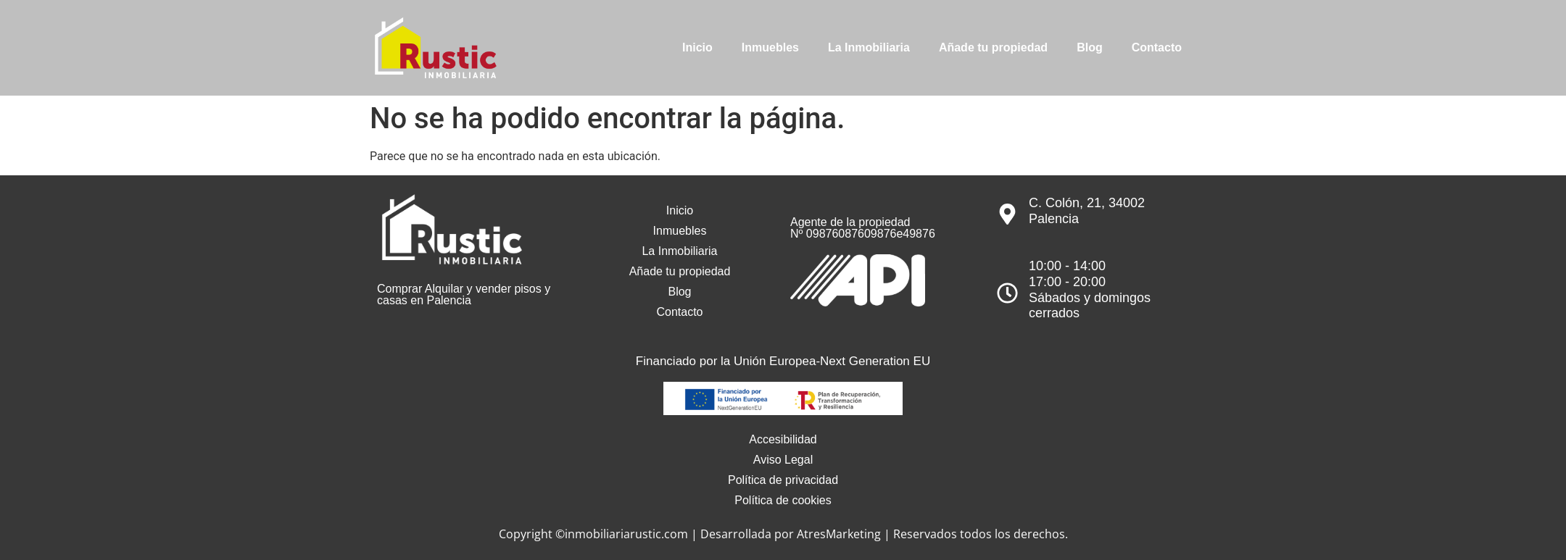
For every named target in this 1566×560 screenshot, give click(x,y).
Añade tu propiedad (993, 47)
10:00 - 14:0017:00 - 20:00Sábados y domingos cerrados (1090, 289)
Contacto (1157, 47)
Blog (1090, 47)
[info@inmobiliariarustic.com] (1074, 85)
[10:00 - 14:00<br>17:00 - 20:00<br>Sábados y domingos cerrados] (1007, 293)
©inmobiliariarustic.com (621, 534)
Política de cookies (782, 500)
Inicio (697, 47)
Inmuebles (770, 47)
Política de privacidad (783, 480)
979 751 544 (1306, 83)
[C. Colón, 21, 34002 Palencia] (1007, 214)
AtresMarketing (839, 534)
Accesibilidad (782, 439)
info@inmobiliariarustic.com (1163, 83)
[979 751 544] (1255, 85)
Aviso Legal (783, 460)
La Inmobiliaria (869, 47)
